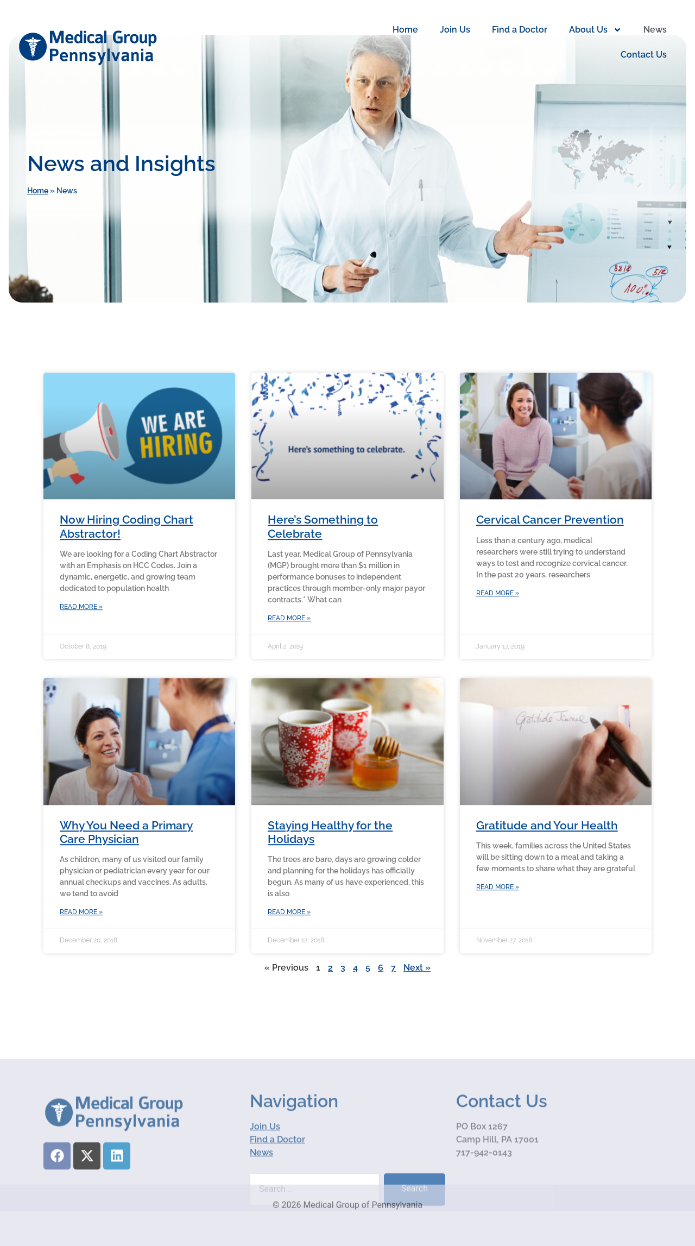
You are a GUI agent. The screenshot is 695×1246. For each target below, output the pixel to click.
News (655, 29)
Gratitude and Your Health (547, 865)
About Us (595, 30)
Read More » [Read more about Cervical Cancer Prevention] (497, 633)
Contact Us (644, 54)
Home (405, 29)
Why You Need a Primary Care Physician (126, 871)
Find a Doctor (519, 29)
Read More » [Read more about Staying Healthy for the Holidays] (289, 952)
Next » (417, 1007)
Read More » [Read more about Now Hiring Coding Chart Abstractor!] (81, 647)
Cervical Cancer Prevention (550, 560)
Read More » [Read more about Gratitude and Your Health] (497, 927)
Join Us (455, 29)
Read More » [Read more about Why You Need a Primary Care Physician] (81, 952)
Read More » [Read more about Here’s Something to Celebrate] (289, 658)
